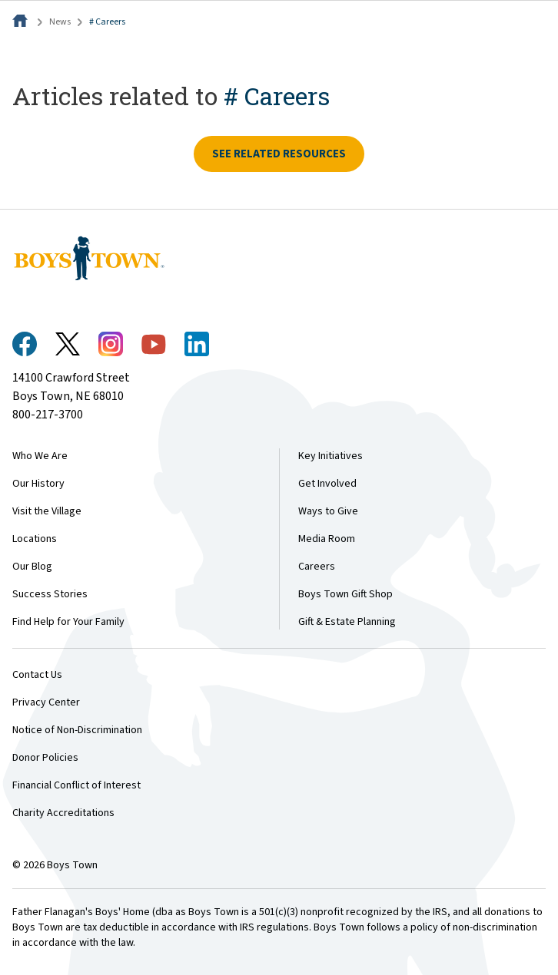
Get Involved (327, 483)
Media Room (326, 539)
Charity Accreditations (63, 813)
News (60, 21)
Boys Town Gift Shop (345, 594)
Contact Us (37, 674)
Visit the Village (46, 511)
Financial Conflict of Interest (76, 785)
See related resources (279, 154)
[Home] (21, 21)
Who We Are (40, 456)
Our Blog (32, 566)
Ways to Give (328, 511)
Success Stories (50, 594)
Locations (34, 539)
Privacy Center (46, 702)
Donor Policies (45, 757)
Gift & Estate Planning (347, 622)
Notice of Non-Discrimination (77, 730)
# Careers (107, 21)
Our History (38, 483)
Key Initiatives (330, 456)
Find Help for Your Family (68, 622)
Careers (316, 566)
